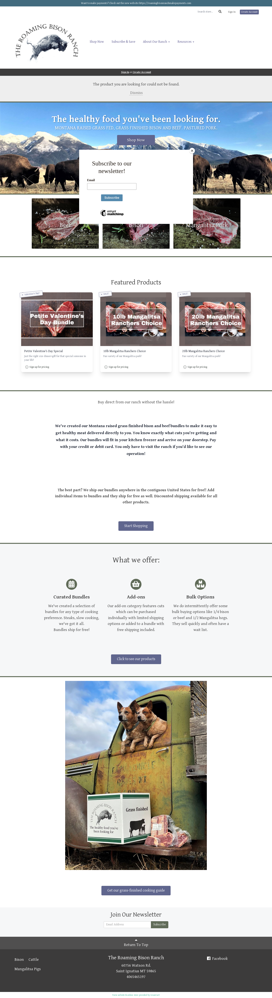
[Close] (192, 151)
